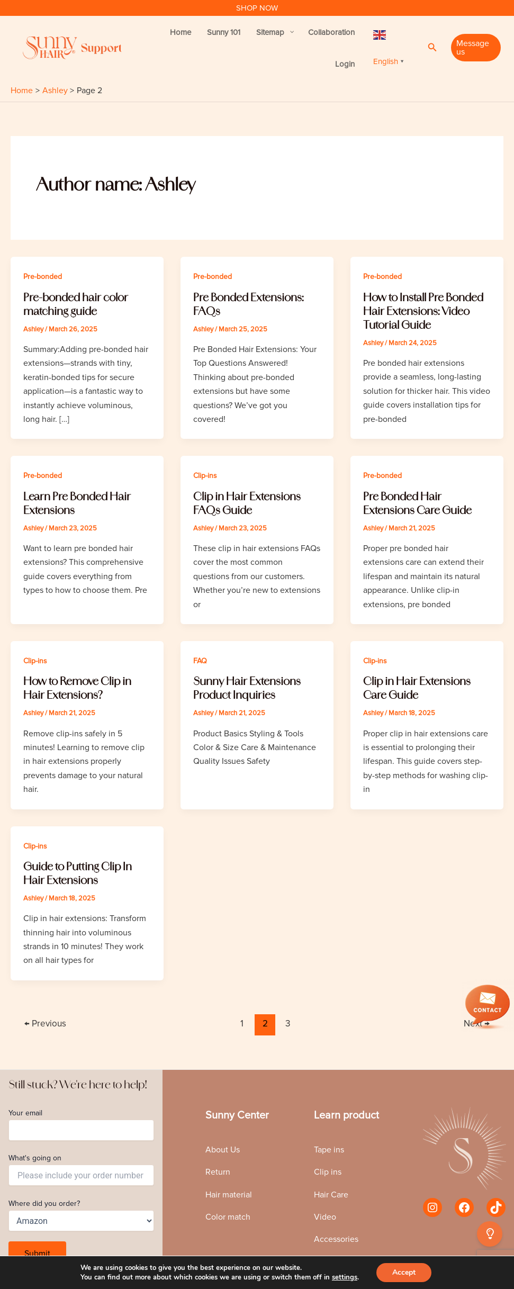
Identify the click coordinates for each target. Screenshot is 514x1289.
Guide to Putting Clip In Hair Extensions (77, 873)
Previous (45, 1023)
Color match (227, 1217)
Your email (81, 1124)
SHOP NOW (257, 8)
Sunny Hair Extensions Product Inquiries (247, 687)
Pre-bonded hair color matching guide (75, 304)
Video (325, 1217)
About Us (222, 1149)
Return (217, 1172)
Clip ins (327, 1172)
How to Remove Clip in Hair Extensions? (77, 687)
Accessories (336, 1239)
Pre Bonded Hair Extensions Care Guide (417, 503)
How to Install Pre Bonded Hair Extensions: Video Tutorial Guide (423, 311)
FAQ (200, 660)
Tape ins (329, 1149)
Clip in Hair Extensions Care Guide (417, 687)
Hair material (228, 1194)
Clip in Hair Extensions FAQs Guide (247, 503)
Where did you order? (81, 1215)
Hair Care (331, 1194)
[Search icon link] (432, 48)
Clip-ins (205, 475)
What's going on (81, 1169)
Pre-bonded (42, 276)
